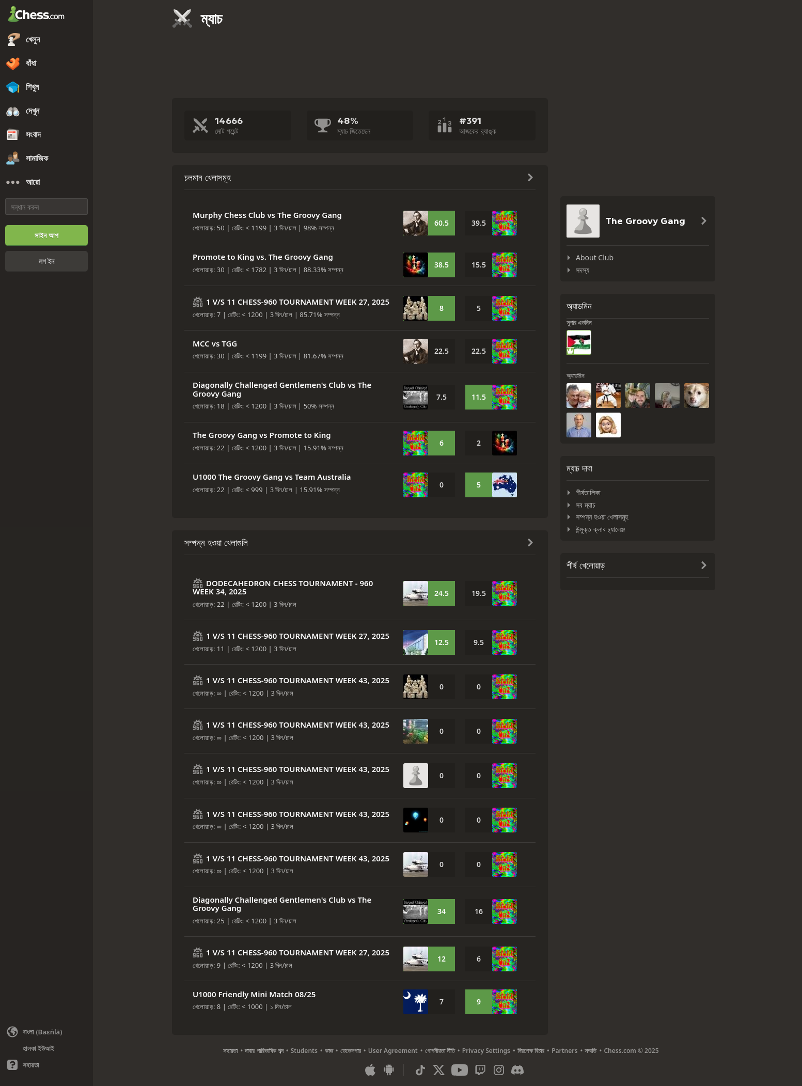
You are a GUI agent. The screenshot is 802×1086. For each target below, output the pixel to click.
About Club (595, 257)
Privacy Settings (486, 1050)
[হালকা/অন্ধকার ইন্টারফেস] (46, 1048)
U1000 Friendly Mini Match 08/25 (254, 994)
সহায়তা (230, 1050)
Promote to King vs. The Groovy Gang (263, 256)
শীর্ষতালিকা (588, 492)
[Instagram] (499, 1070)
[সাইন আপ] (46, 235)
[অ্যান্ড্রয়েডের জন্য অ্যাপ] (389, 1070)
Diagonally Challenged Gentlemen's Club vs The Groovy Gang (282, 389)
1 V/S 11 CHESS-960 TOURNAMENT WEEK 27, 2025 (297, 301)
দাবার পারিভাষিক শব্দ (264, 1050)
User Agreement (393, 1050)
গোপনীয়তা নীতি (440, 1050)
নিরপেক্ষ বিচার (530, 1050)
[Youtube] (459, 1070)
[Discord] (517, 1070)
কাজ (329, 1050)
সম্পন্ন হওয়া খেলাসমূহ (602, 517)
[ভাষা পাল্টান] (46, 1032)
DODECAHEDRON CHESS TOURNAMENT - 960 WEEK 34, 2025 (283, 587)
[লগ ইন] (46, 261)
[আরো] (46, 182)
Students (304, 1050)
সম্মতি (590, 1050)
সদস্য (582, 270)
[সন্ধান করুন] (46, 206)
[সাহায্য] (46, 1065)
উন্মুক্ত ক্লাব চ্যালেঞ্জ (600, 529)
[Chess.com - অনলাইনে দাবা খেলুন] (46, 15)
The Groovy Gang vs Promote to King (262, 435)
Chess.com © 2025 (631, 1050)
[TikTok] (420, 1070)
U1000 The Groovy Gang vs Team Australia (272, 476)
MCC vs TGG (215, 343)
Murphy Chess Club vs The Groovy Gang (267, 215)
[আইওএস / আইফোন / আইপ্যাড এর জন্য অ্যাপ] (370, 1070)
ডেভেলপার (350, 1050)
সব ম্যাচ (585, 505)
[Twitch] (480, 1070)
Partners (564, 1050)
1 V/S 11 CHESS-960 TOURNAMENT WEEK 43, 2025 (297, 680)
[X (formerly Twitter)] (439, 1070)
